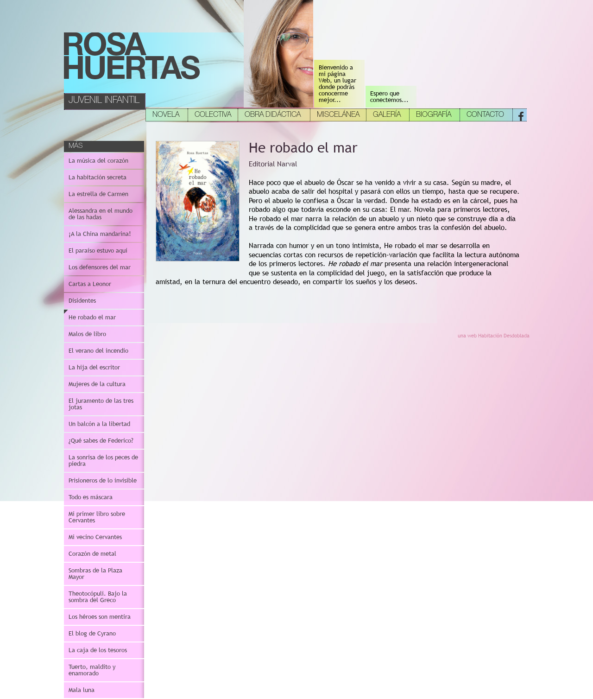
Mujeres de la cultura (97, 384)
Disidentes (82, 300)
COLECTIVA (213, 115)
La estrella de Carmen (98, 194)
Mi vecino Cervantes (95, 537)
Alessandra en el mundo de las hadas (100, 214)
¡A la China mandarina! (100, 233)
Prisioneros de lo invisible (103, 480)
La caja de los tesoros (98, 650)
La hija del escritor (94, 367)
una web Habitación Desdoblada (494, 335)
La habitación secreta (97, 177)
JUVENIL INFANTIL (104, 101)
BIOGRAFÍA (433, 115)
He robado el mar (92, 317)
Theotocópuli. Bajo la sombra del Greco (98, 597)
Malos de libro (87, 333)
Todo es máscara (91, 497)
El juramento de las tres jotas (101, 404)
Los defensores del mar (100, 267)
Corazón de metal (92, 553)
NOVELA (165, 115)
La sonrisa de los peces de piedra (103, 460)
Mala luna (82, 689)
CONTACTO (485, 115)
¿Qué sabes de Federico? (101, 440)
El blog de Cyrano (92, 633)
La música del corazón (98, 160)
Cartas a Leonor (90, 283)
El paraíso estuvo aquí (98, 250)
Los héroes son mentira (100, 616)
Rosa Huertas (132, 56)
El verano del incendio (98, 350)
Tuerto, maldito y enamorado (92, 670)
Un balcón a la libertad (99, 423)
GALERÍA (387, 115)
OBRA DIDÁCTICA (273, 115)
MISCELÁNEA (338, 115)
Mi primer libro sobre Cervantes (97, 517)
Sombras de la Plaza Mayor (95, 573)
